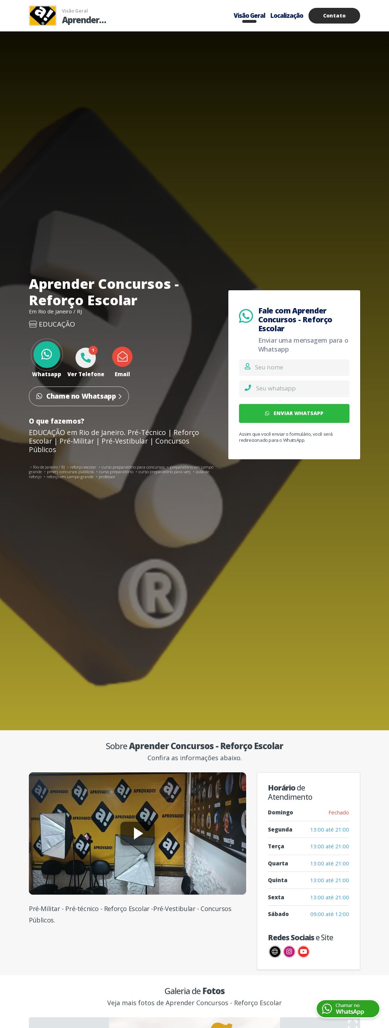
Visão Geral (249, 15)
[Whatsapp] (302, 387)
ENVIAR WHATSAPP (294, 413)
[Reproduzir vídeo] (137, 833)
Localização (286, 15)
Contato (334, 15)
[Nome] (302, 366)
